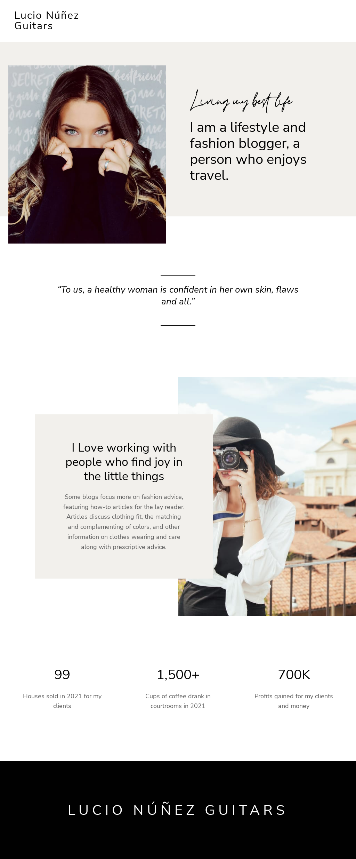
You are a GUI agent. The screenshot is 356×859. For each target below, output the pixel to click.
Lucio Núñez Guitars (46, 20)
